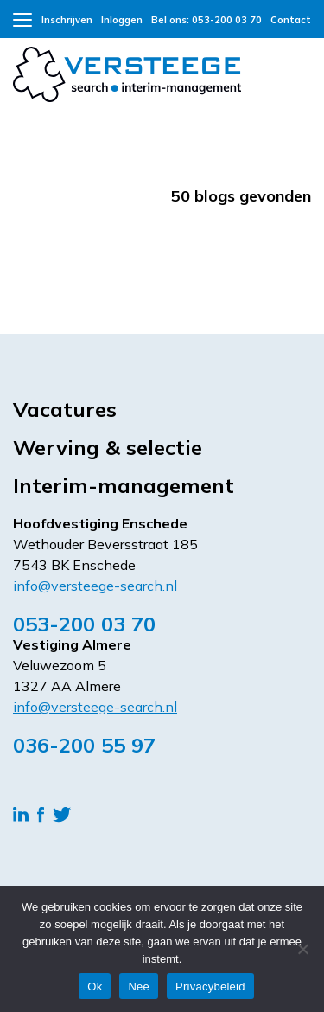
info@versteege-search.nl (95, 585)
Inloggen (122, 20)
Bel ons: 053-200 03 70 (206, 20)
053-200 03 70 (84, 623)
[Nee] (302, 949)
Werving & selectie (107, 447)
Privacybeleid (210, 986)
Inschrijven (66, 20)
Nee (138, 986)
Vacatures (65, 409)
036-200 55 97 (84, 744)
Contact (290, 20)
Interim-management (123, 485)
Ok (94, 986)
